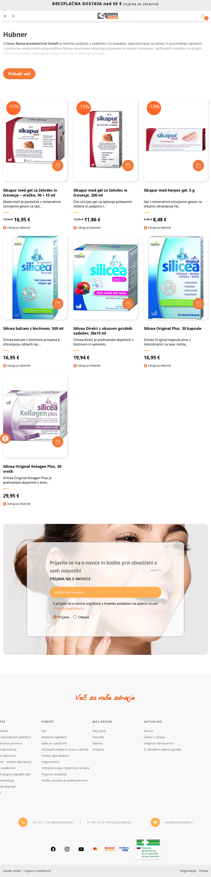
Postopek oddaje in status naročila (64, 749)
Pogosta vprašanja (54, 774)
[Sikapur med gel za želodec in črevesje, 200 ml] (105, 160)
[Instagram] (67, 849)
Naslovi (97, 743)
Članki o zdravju (154, 737)
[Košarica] (203, 16)
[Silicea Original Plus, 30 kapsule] (176, 298)
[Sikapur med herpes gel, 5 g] (176, 160)
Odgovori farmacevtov (159, 743)
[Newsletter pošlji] (155, 592)
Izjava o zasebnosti (38, 871)
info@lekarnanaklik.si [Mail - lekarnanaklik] (179, 822)
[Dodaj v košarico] (57, 165)
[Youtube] (81, 849)
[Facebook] (53, 849)
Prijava (63, 617)
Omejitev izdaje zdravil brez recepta (65, 768)
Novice (148, 731)
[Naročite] (105, 592)
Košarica (98, 749)
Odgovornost (50, 762)
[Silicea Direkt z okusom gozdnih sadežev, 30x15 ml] (105, 298)
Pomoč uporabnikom (55, 756)
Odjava (83, 617)
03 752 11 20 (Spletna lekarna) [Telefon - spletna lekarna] (53, 822)
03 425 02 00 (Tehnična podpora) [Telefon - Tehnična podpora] (109, 822)
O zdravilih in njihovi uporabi (162, 749)
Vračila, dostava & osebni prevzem (64, 780)
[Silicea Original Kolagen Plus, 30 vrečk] (35, 436)
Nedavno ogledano (54, 737)
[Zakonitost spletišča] (148, 849)
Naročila (98, 737)
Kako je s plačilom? (54, 743)
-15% (13, 106)
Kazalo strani (12, 871)
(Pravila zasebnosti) (68, 608)
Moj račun (99, 731)
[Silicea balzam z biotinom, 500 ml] (35, 298)
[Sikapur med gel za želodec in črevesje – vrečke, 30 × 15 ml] (35, 160)
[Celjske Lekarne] (107, 16)
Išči (43, 731)
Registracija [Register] (188, 871)
